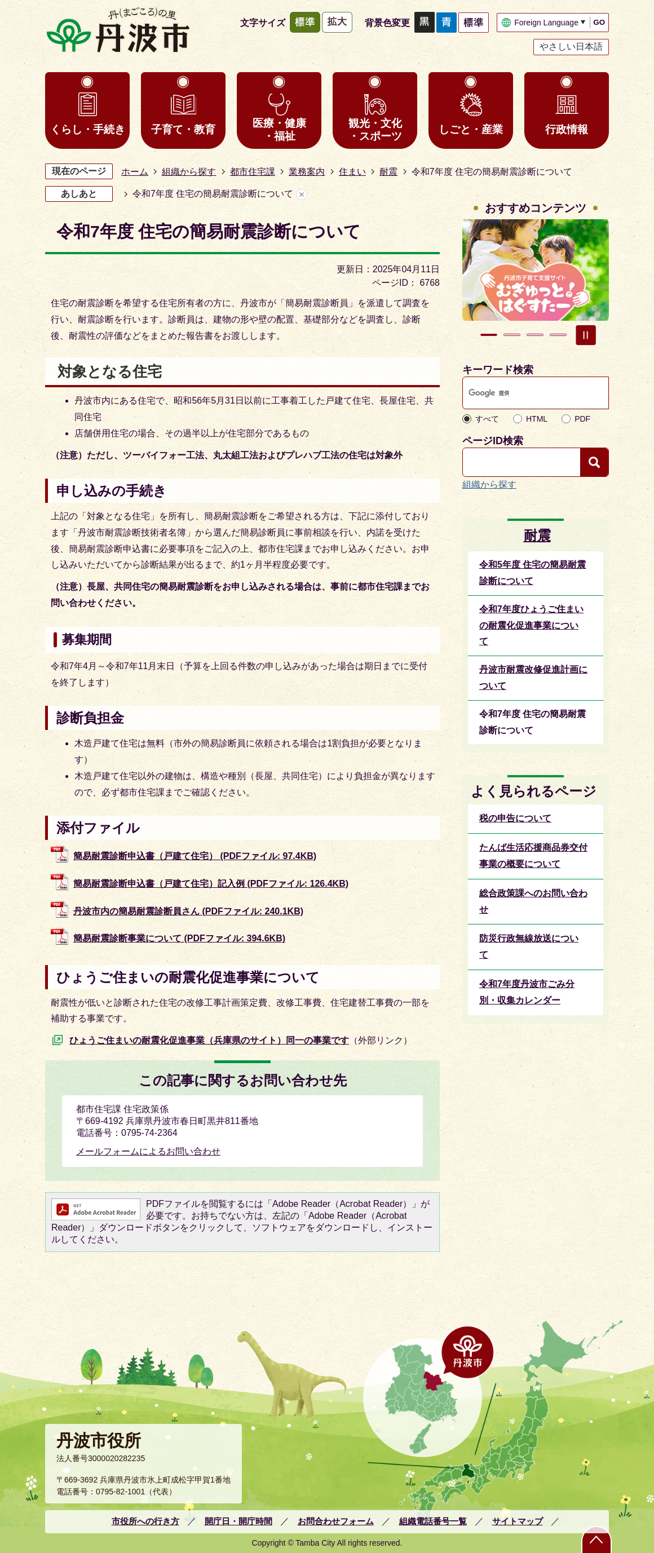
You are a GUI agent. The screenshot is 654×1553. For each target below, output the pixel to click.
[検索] (525, 393)
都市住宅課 (252, 171)
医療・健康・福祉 (279, 129)
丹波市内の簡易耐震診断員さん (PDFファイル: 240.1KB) (188, 911)
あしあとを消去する (301, 194)
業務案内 (307, 171)
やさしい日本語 (571, 46)
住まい (352, 171)
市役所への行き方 (145, 1521)
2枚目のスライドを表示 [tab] (512, 334)
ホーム (134, 171)
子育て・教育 (183, 129)
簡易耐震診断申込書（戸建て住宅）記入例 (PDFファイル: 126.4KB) (210, 883)
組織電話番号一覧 (433, 1521)
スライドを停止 (586, 335)
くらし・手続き (87, 129)
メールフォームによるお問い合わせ (148, 1151)
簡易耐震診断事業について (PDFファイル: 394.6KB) (179, 938)
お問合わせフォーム (336, 1521)
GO (599, 22)
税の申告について (515, 818)
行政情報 (566, 129)
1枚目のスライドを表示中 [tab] (489, 334)
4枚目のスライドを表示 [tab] (558, 334)
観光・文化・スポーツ (375, 129)
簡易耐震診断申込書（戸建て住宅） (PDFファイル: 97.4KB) (194, 856)
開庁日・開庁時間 (238, 1521)
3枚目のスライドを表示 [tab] (535, 334)
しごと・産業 (471, 129)
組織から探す (189, 171)
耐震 (388, 171)
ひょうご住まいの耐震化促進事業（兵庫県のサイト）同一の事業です (209, 1040)
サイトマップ (517, 1521)
